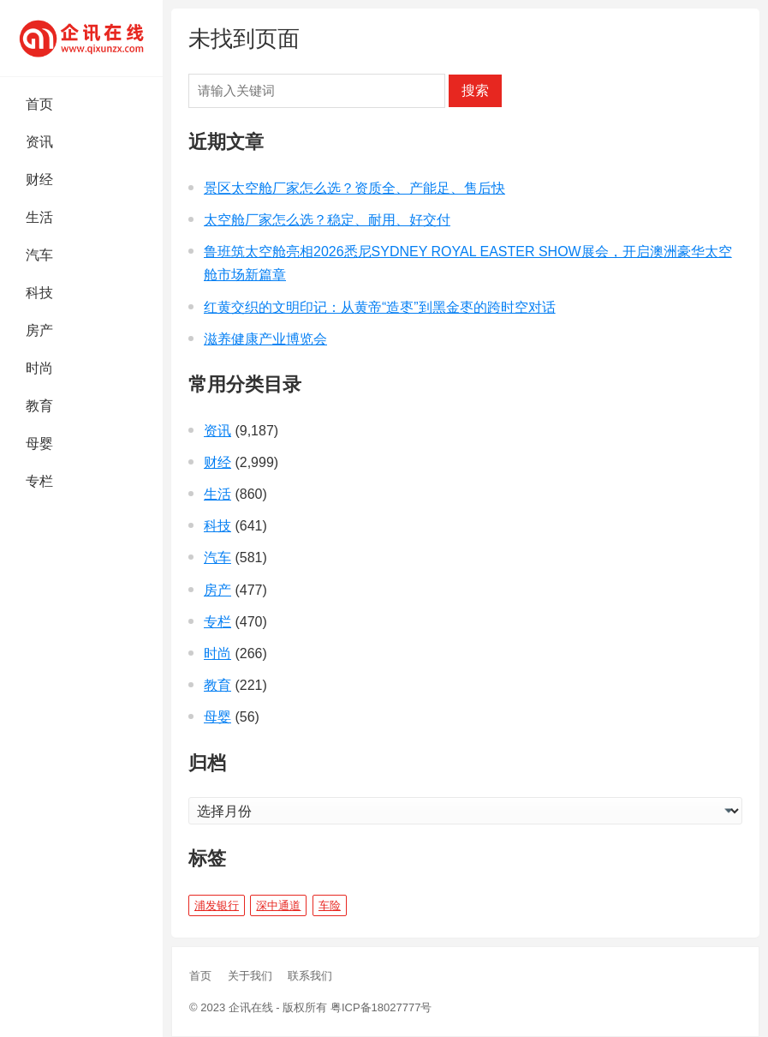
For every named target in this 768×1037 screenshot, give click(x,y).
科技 (39, 292)
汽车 (39, 255)
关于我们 (250, 975)
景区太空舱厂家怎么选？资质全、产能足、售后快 (354, 188)
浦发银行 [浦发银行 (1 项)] (216, 905)
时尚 (39, 368)
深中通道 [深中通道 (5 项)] (278, 905)
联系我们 (310, 975)
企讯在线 (251, 1007)
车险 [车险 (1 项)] (330, 905)
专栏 (39, 481)
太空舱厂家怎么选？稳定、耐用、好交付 (327, 220)
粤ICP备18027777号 (381, 1007)
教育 (39, 406)
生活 (39, 217)
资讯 (39, 142)
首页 (39, 104)
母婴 (39, 443)
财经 (39, 179)
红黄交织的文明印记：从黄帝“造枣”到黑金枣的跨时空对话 (380, 307)
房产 (39, 330)
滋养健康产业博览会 (265, 339)
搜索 (475, 90)
